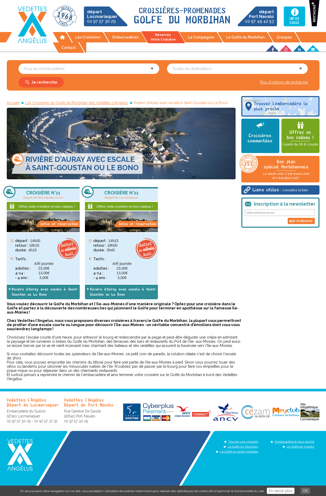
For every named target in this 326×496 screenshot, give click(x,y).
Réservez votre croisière (163, 37)
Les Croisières (87, 37)
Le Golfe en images (300, 446)
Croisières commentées (260, 138)
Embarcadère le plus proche (294, 441)
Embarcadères (125, 37)
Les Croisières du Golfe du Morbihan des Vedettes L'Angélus (76, 103)
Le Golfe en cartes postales (239, 451)
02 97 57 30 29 (102, 16)
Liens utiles (280, 190)
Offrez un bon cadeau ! (300, 138)
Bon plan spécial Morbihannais (275, 168)
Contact (68, 48)
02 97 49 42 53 (259, 16)
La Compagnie (201, 37)
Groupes (284, 37)
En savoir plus (280, 491)
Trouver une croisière (243, 441)
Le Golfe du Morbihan (245, 37)
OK (305, 491)
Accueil (62, 37)
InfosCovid (294, 21)
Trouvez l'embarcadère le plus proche (281, 106)
